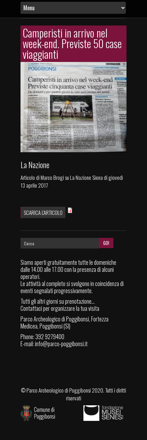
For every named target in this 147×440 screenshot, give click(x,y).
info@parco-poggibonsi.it (61, 343)
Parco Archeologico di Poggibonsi (59, 390)
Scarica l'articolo (43, 212)
